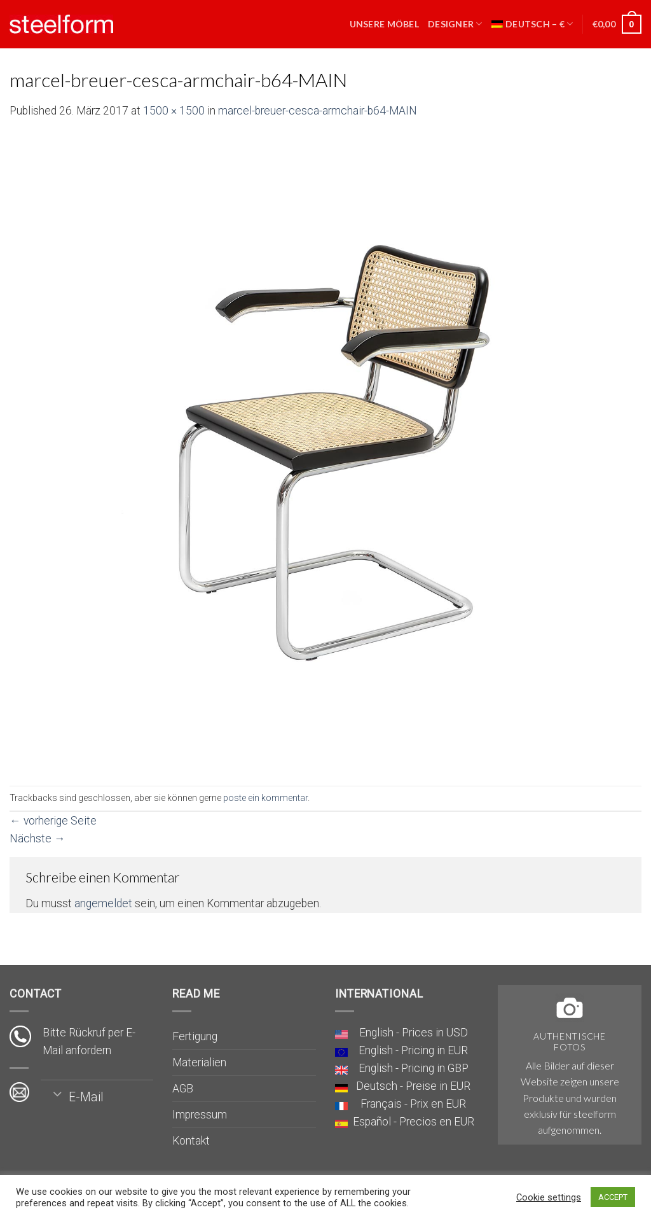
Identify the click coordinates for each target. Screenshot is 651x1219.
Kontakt (191, 1140)
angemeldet (103, 903)
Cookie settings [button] (548, 1197)
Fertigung (194, 1036)
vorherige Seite (53, 820)
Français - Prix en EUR (413, 1103)
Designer (455, 24)
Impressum (199, 1114)
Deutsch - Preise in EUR (413, 1086)
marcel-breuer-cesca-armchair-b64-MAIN (317, 110)
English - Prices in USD (413, 1032)
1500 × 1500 (174, 110)
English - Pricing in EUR (413, 1050)
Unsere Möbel (384, 23)
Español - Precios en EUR (413, 1121)
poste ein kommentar (265, 798)
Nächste (37, 838)
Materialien (199, 1062)
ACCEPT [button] (612, 1197)
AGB (182, 1088)
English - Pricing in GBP (414, 1068)
